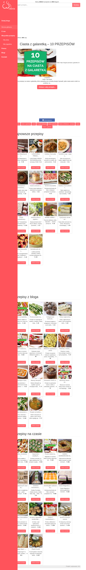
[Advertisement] (51, 22)
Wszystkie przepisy (8, 35)
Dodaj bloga (5, 21)
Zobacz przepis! (26, 167)
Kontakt (4, 57)
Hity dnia (5, 40)
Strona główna (6, 27)
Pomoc (3, 48)
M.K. (83, 566)
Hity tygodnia (6, 44)
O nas (3, 31)
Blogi (3, 53)
